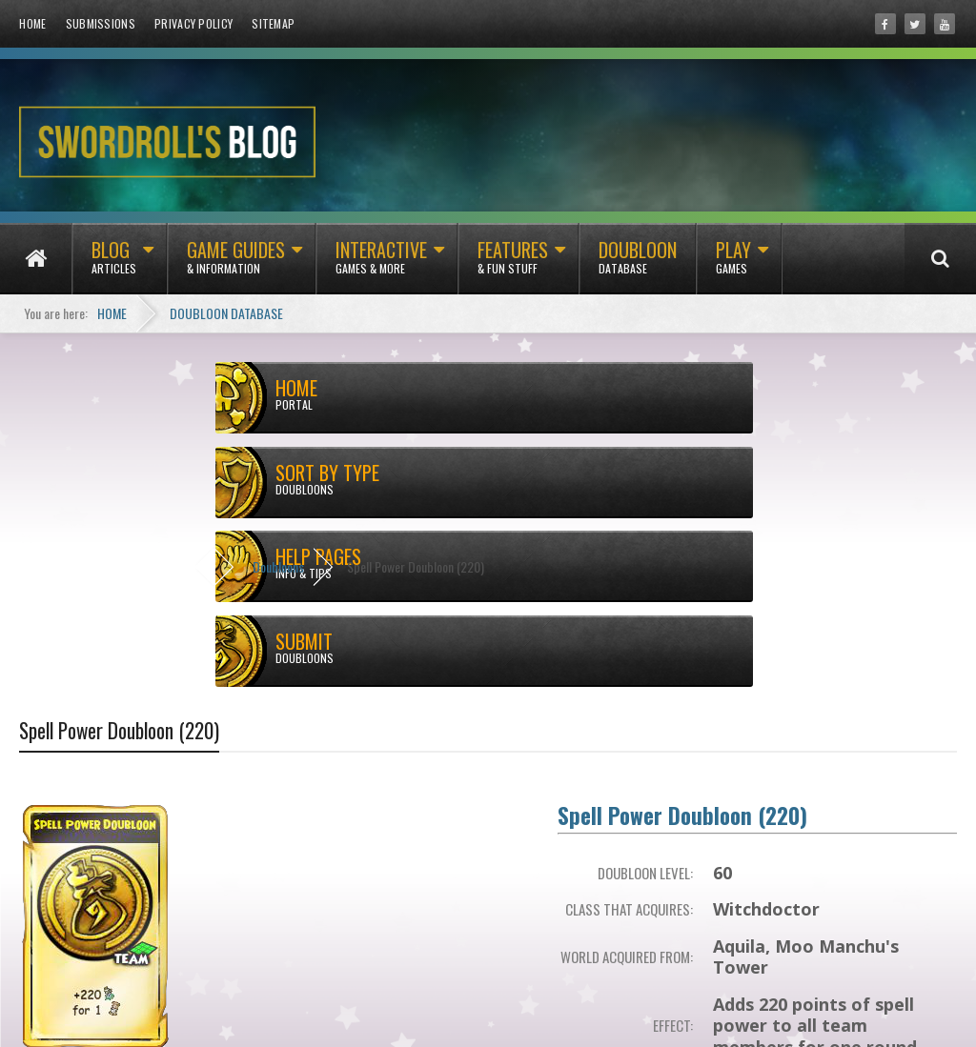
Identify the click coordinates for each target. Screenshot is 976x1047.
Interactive (381, 265)
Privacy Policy (193, 23)
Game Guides (236, 265)
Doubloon (638, 265)
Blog (114, 265)
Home (32, 23)
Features (513, 265)
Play (733, 265)
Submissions (100, 23)
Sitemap (273, 23)
